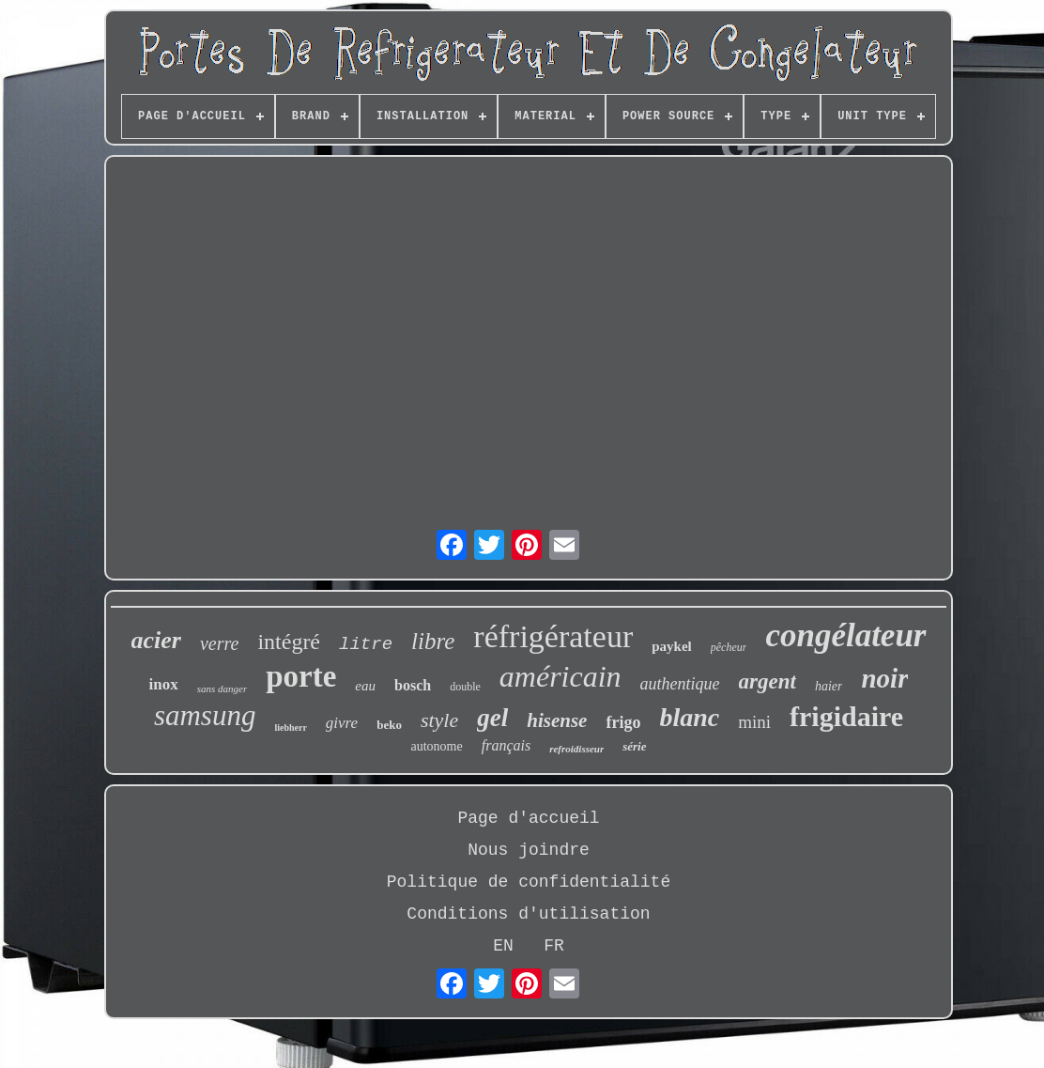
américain (560, 676)
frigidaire (846, 716)
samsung (205, 715)
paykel (672, 646)
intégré (288, 641)
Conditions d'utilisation (528, 914)
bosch (412, 685)
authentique (680, 683)
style (439, 720)
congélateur (845, 635)
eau (365, 685)
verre (219, 643)
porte (301, 676)
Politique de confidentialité (528, 882)
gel (492, 718)
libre (432, 641)
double (465, 686)
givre (342, 723)
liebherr (290, 727)
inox (163, 684)
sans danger (222, 688)
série (634, 746)
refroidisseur (576, 748)
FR (554, 945)
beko (389, 725)
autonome (436, 746)
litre (365, 644)
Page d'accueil (528, 818)
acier (156, 640)
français (506, 745)
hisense (557, 720)
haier (829, 686)
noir (884, 678)
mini (754, 722)
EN (503, 945)
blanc (689, 717)
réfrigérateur (553, 636)
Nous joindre (529, 850)
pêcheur (729, 647)
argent (767, 681)
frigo (623, 722)
